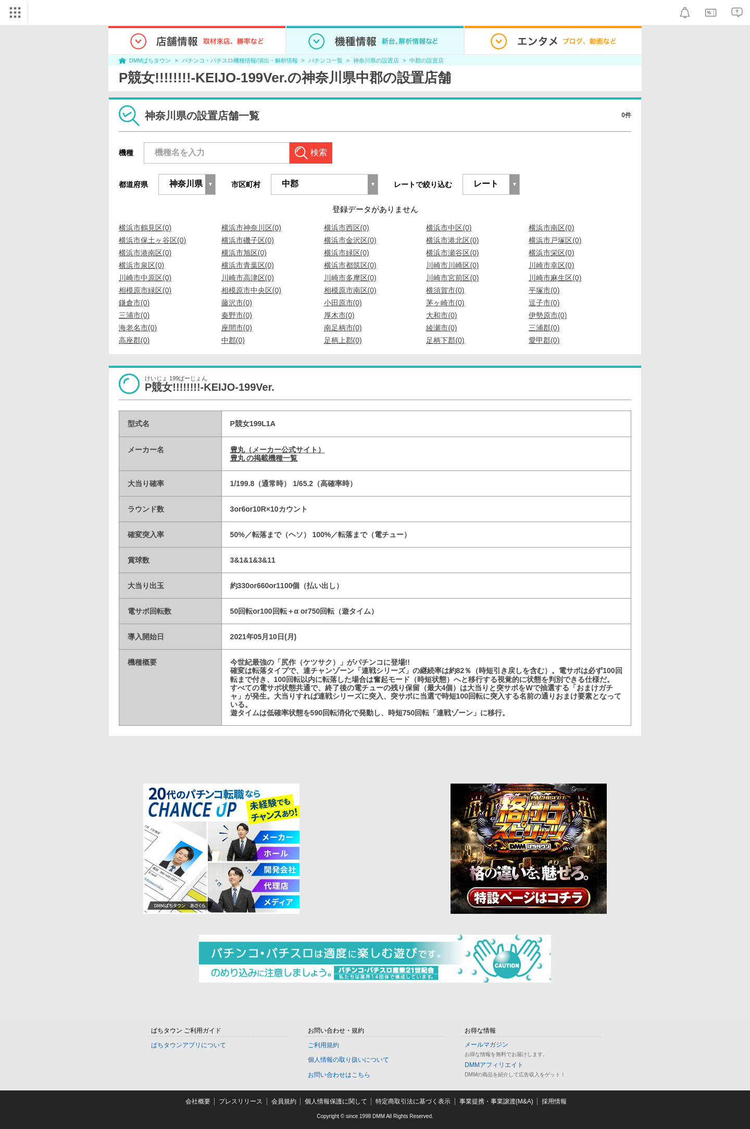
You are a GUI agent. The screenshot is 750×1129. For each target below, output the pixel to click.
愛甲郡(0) (544, 340)
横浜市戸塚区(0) (555, 240)
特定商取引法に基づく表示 (413, 1101)
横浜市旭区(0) (244, 252)
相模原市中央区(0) (251, 290)
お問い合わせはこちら (339, 1074)
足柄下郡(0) (445, 340)
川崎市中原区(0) (145, 277)
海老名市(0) (138, 327)
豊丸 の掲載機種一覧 (264, 458)
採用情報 (554, 1101)
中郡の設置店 (426, 60)
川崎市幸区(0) (551, 265)
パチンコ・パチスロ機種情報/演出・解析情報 (240, 60)
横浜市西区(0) (346, 227)
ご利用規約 (323, 1045)
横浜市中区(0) (448, 227)
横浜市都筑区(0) (350, 265)
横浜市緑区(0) (346, 252)
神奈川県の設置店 (376, 60)
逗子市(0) (544, 302)
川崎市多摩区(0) (350, 277)
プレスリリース (240, 1101)
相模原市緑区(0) (145, 290)
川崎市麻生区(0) (555, 277)
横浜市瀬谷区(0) (452, 252)
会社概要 (197, 1101)
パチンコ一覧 (325, 60)
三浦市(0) (134, 315)
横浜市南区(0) (551, 227)
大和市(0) (441, 315)
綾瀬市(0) (441, 327)
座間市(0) (236, 327)
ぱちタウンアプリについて (188, 1045)
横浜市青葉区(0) (247, 265)
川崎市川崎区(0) (452, 265)
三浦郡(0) (544, 327)
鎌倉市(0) (134, 302)
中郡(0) (233, 340)
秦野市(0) (236, 315)
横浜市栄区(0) (551, 252)
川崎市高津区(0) (247, 277)
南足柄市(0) (343, 327)
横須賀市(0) (445, 290)
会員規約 (283, 1101)
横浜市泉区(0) (141, 265)
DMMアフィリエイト (494, 1065)
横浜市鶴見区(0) (145, 227)
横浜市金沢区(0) (350, 240)
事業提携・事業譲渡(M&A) (496, 1101)
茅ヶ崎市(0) (445, 302)
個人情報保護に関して (336, 1101)
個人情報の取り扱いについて (348, 1059)
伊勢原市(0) (548, 315)
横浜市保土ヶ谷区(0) (152, 240)
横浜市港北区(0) (452, 240)
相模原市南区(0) (350, 290)
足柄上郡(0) (343, 340)
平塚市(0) (544, 290)
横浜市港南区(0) (145, 252)
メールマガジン (486, 1044)
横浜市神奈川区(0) (251, 227)
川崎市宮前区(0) (452, 277)
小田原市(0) (343, 302)
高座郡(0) (134, 340)
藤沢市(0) (236, 302)
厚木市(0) (339, 315)
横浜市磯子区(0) (247, 240)
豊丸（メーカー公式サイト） (277, 449)
